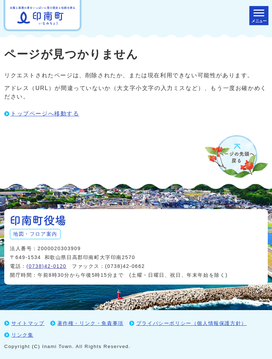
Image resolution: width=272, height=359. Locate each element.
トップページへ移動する (45, 114)
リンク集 (22, 335)
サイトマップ (28, 323)
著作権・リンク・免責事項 (90, 323)
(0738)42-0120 (47, 266)
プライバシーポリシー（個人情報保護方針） (191, 323)
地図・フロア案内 (35, 234)
